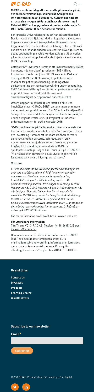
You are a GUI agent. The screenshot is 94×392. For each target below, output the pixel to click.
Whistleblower (20, 298)
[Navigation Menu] (81, 4)
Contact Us (18, 277)
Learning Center (21, 293)
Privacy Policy (34, 377)
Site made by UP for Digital (58, 377)
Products (16, 288)
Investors (17, 283)
